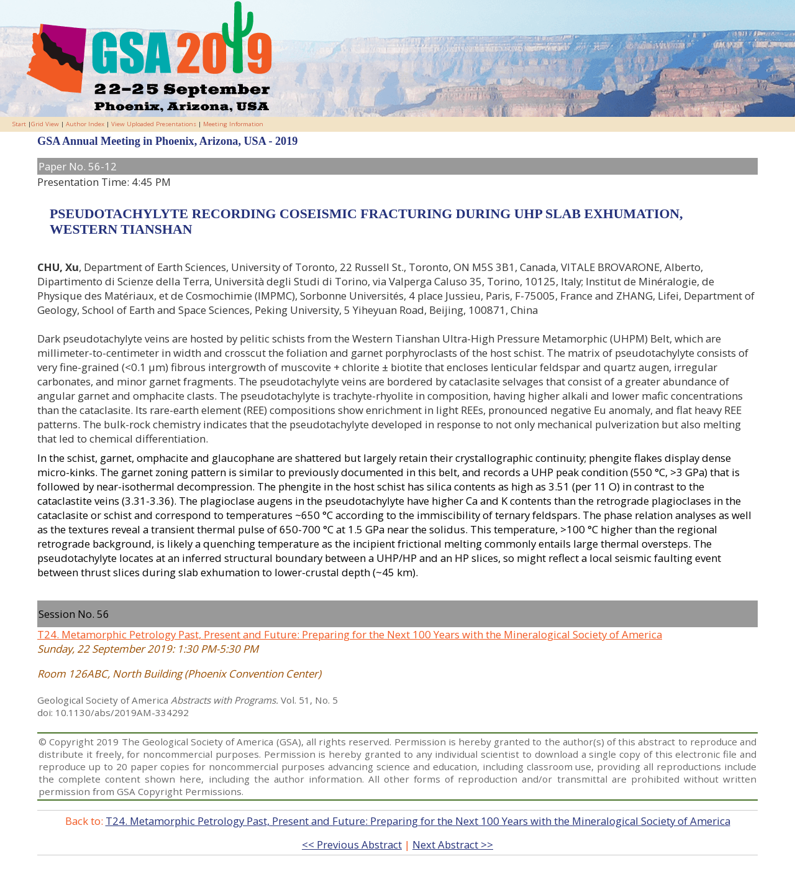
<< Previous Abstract (352, 844)
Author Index (85, 124)
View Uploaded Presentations (153, 124)
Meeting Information (233, 124)
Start (19, 124)
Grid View (45, 124)
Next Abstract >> (452, 844)
